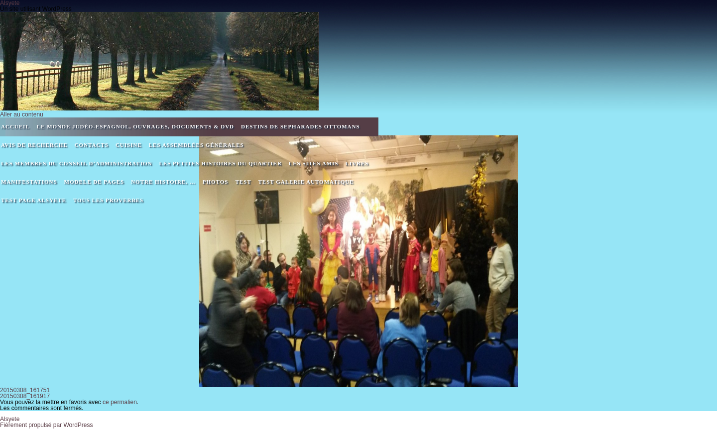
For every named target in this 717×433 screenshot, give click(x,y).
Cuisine (129, 145)
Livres (356, 163)
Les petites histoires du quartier (220, 163)
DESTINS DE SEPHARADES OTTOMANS (300, 126)
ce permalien (120, 402)
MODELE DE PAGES (94, 182)
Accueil (15, 126)
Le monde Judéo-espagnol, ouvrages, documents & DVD (135, 126)
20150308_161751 (25, 390)
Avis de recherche (34, 145)
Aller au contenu (21, 114)
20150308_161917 (25, 396)
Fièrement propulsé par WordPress (46, 425)
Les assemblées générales (196, 145)
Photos (216, 182)
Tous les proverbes (108, 200)
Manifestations (29, 182)
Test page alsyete (33, 200)
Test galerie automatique (306, 182)
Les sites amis (314, 163)
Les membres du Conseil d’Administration (76, 163)
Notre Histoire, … (163, 182)
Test (243, 182)
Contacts (92, 145)
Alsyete (9, 419)
